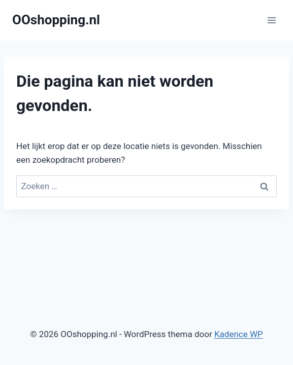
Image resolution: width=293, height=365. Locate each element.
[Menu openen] (271, 20)
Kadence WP (238, 334)
